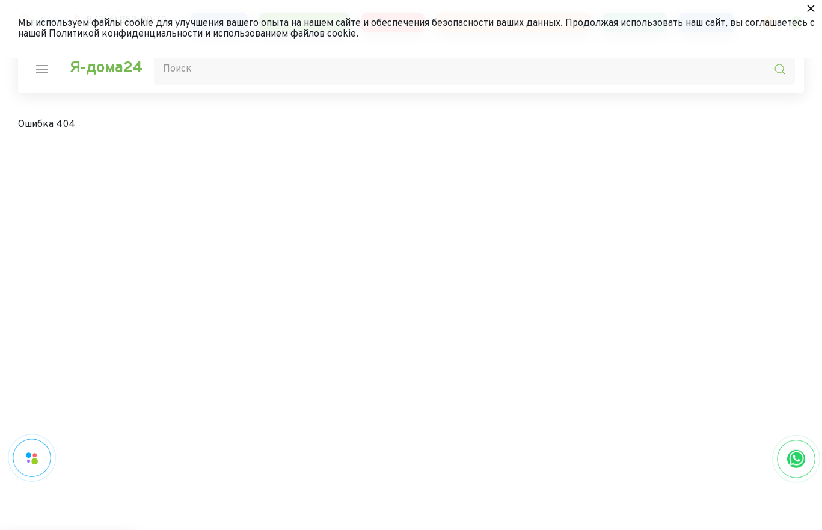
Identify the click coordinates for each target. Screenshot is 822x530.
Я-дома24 (105, 68)
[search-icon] (780, 69)
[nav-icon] (42, 69)
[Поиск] (474, 69)
